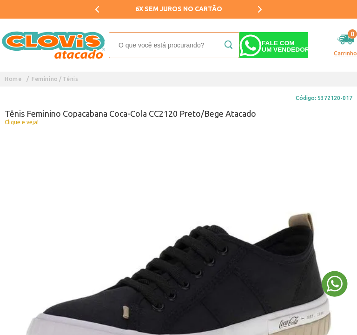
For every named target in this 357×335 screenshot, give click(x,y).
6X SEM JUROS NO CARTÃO (178, 9)
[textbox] (174, 45)
